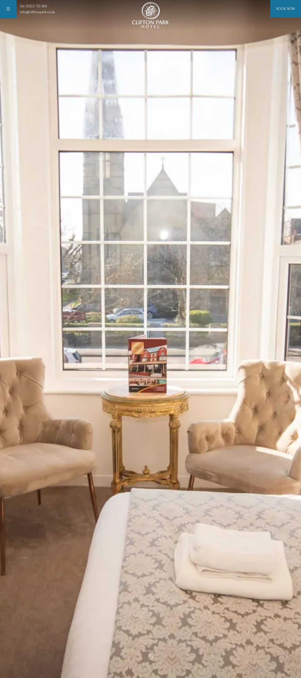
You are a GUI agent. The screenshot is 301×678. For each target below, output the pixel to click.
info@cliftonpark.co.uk (37, 12)
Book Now (285, 9)
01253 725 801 (36, 6)
